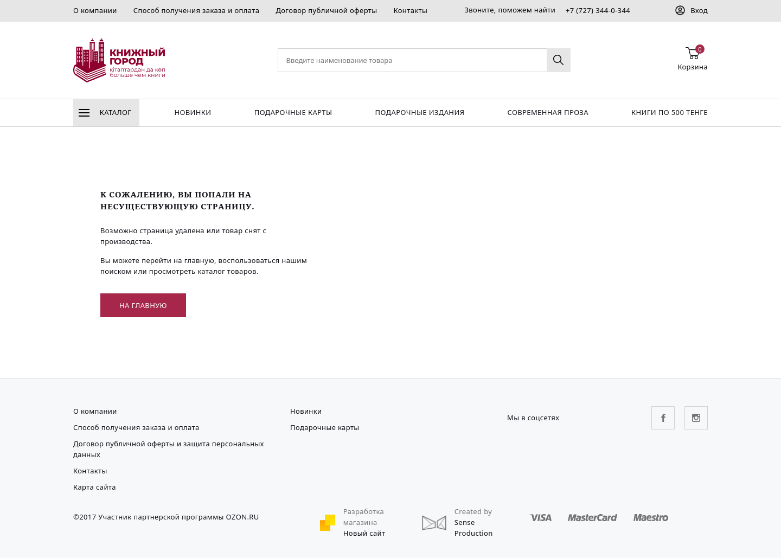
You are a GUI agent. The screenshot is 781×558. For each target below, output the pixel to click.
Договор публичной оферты (326, 10)
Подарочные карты (293, 112)
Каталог (105, 112)
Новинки (192, 112)
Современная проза (547, 112)
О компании (95, 10)
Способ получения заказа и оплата (196, 10)
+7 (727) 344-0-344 (598, 10)
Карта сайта (94, 487)
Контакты (410, 10)
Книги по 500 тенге (669, 112)
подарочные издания (420, 112)
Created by (473, 511)
